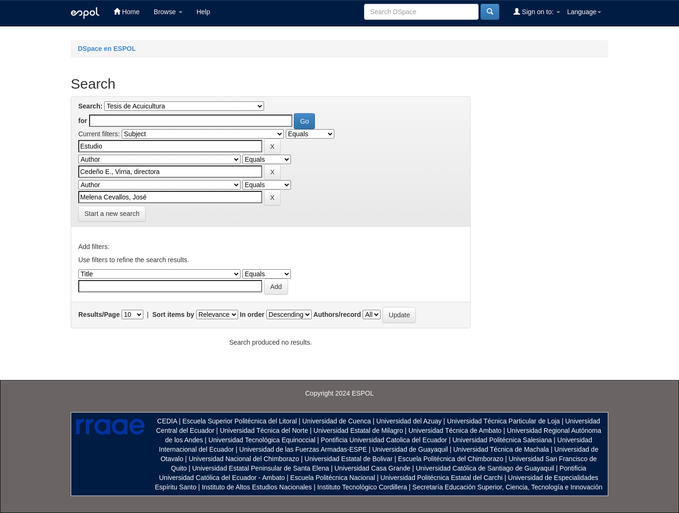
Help (203, 12)
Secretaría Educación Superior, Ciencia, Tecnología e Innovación (508, 487)
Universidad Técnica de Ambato (454, 430)
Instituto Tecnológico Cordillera (362, 487)
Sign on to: (536, 12)
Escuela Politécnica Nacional (332, 477)
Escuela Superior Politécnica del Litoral (239, 421)
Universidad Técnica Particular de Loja (503, 421)
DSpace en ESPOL (107, 48)
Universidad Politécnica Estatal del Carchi (442, 477)
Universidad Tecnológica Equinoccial (261, 440)
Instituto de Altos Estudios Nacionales (257, 487)
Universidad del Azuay (409, 421)
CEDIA (167, 421)
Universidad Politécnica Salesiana (502, 440)
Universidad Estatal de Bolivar (349, 459)
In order (252, 314)
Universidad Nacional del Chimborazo (244, 459)
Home (127, 12)
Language (584, 12)
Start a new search (112, 213)
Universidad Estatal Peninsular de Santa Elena (260, 468)
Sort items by (173, 314)
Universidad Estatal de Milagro (358, 430)
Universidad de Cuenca (336, 421)
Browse (168, 12)
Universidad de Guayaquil (410, 449)
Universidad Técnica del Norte (264, 430)
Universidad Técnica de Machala (501, 449)
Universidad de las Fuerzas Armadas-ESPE (303, 449)
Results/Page (99, 314)
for (82, 120)
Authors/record (337, 314)
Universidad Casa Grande (373, 468)
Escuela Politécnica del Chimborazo (450, 459)
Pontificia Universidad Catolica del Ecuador (384, 440)
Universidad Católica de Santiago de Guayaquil (485, 468)
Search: (90, 106)
